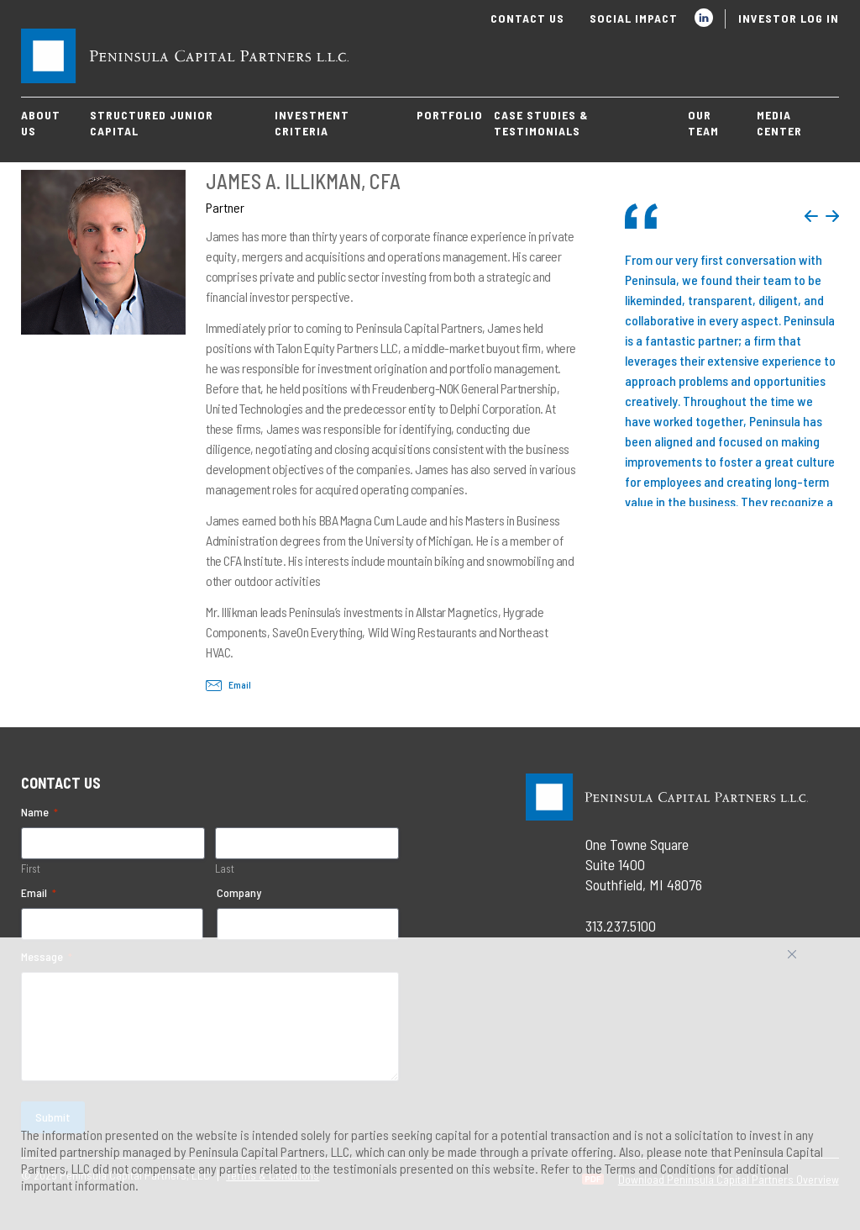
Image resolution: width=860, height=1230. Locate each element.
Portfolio (450, 115)
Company (239, 892)
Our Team (703, 123)
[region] (430, 1083)
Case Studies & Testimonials (541, 123)
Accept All (810, 960)
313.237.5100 (620, 925)
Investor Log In (788, 18)
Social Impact (634, 18)
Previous (811, 216)
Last (224, 868)
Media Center (779, 123)
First (30, 868)
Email (228, 684)
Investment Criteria (312, 123)
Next (832, 216)
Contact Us (527, 18)
